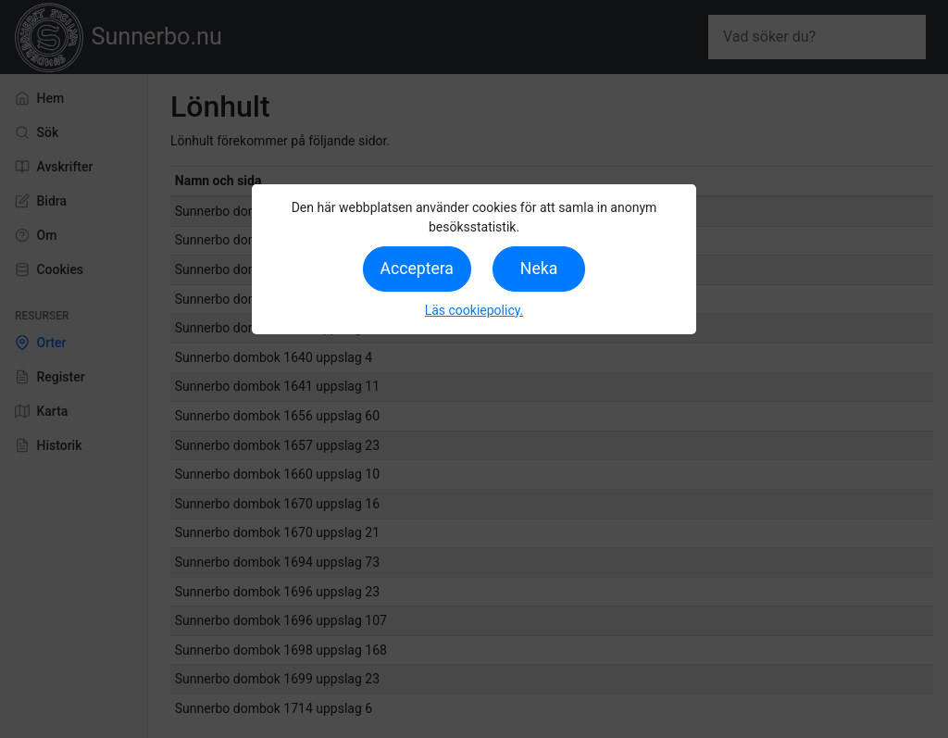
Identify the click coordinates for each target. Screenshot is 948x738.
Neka (538, 268)
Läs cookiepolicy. (474, 310)
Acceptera (417, 268)
